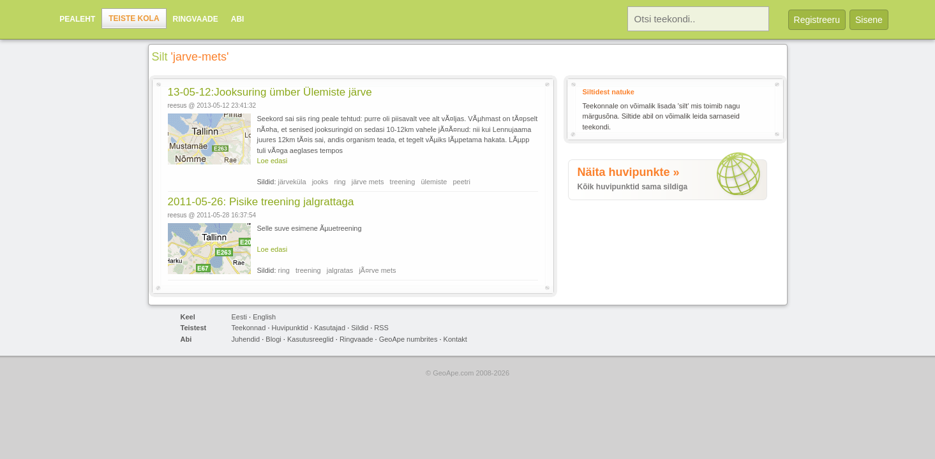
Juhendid (246, 339)
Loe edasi (272, 160)
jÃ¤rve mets (377, 270)
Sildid (359, 328)
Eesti (239, 317)
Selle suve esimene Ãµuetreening (309, 228)
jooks (320, 182)
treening (402, 182)
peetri (461, 182)
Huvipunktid (290, 328)
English (264, 317)
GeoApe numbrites (408, 339)
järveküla (292, 182)
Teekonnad (249, 328)
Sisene (869, 20)
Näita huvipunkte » (629, 172)
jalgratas (340, 270)
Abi (237, 19)
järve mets (368, 182)
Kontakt (455, 339)
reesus (177, 105)
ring (339, 182)
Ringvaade (195, 19)
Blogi (273, 339)
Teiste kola (133, 18)
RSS (381, 328)
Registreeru (817, 20)
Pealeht (77, 19)
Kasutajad (329, 328)
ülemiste (434, 182)
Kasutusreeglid (310, 339)
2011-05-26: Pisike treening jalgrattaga (261, 202)
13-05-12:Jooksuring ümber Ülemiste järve (270, 92)
